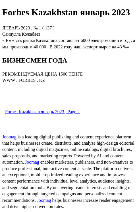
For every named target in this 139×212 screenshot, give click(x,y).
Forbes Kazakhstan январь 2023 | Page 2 (42, 111)
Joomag (10, 136)
